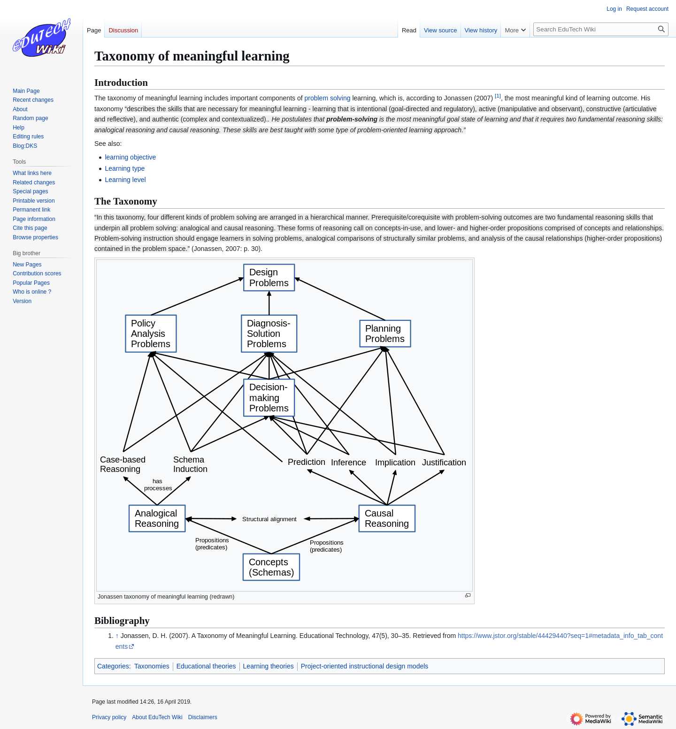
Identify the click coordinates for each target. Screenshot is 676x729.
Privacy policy (109, 717)
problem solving (327, 98)
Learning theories (268, 666)
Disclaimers (202, 717)
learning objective (130, 157)
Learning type (125, 168)
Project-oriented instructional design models (365, 666)
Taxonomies (151, 666)
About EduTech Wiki (157, 717)
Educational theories (206, 666)
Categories (113, 666)
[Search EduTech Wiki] (600, 29)
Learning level (125, 179)
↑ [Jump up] (117, 635)
